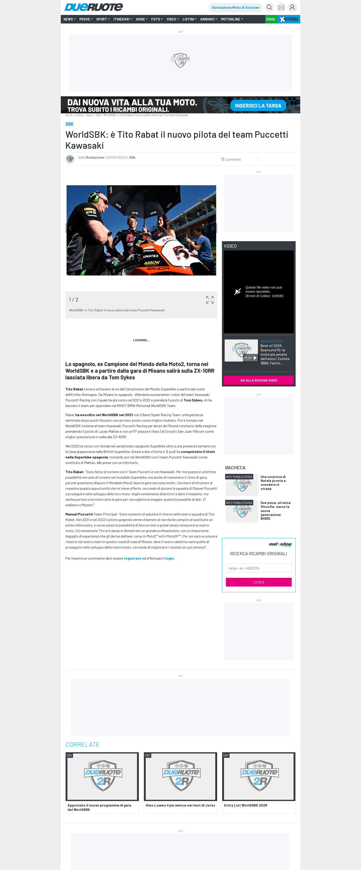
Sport (89, 115)
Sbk (98, 115)
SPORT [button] (101, 19)
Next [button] (212, 229)
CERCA (258, 582)
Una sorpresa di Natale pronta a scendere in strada (273, 483)
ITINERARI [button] (121, 19)
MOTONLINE (230, 19)
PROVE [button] (84, 19)
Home (79, 115)
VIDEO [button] (171, 19)
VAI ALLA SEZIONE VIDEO (258, 380)
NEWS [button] (68, 19)
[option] (141, 244)
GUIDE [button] (140, 19)
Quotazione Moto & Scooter (235, 7)
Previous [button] (70, 229)
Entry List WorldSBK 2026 (245, 805)
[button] (210, 298)
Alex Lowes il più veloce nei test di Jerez (180, 805)
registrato (133, 558)
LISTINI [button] (188, 19)
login (169, 558)
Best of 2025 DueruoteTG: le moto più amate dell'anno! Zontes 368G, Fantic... (275, 352)
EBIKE (270, 19)
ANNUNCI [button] (207, 19)
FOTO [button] (155, 19)
